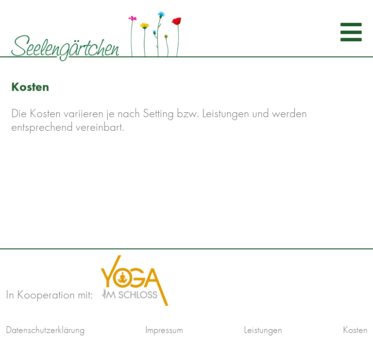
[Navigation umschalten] (348, 32)
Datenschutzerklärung (45, 329)
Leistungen (263, 329)
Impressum (164, 329)
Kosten (355, 329)
